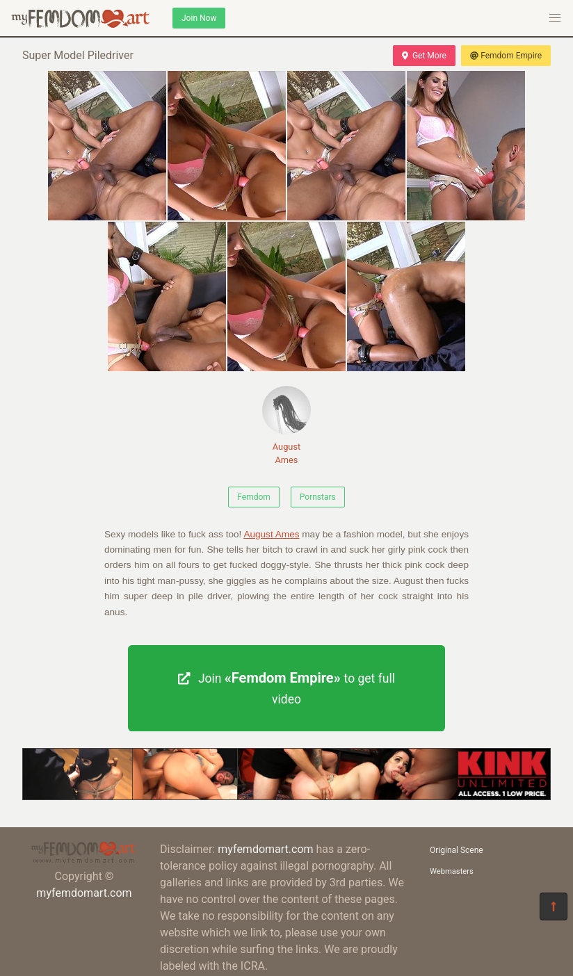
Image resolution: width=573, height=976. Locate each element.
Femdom (254, 497)
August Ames (286, 425)
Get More (424, 55)
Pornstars (318, 497)
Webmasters (452, 871)
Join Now (198, 18)
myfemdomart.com (83, 893)
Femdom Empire (506, 55)
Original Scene (456, 850)
